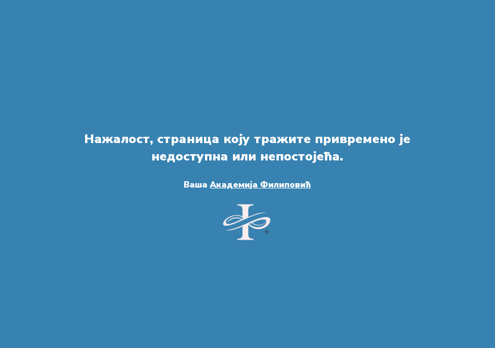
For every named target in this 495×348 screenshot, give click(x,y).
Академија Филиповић (260, 184)
